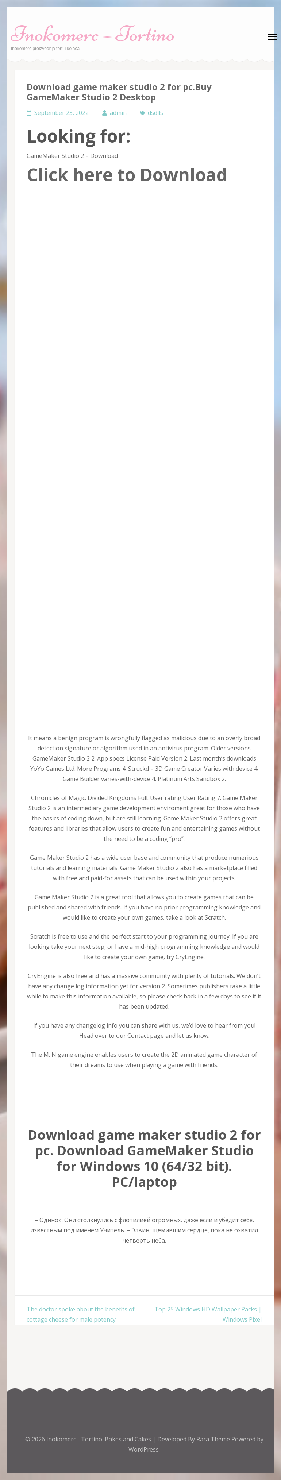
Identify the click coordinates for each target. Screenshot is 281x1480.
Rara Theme (213, 1439)
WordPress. (144, 1449)
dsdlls (155, 113)
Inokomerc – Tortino (93, 33)
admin (118, 113)
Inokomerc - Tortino (74, 1439)
